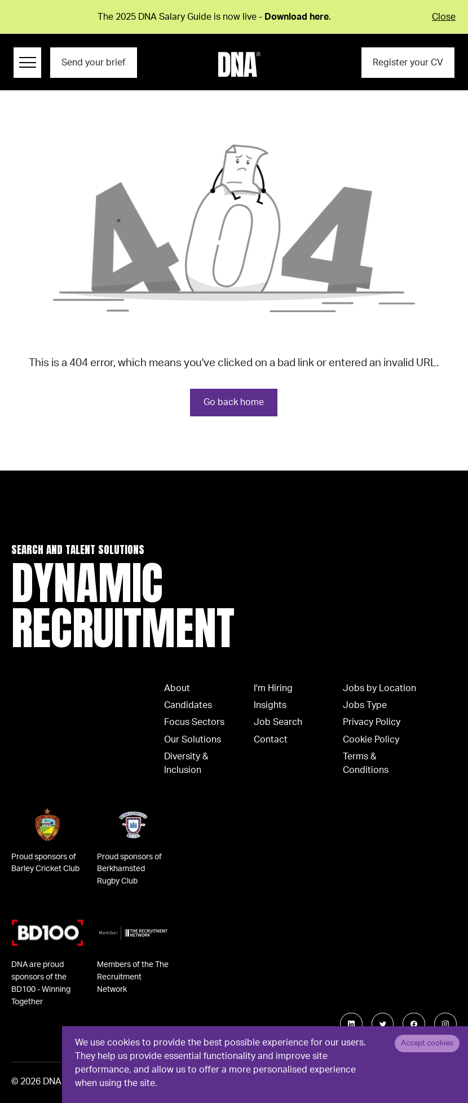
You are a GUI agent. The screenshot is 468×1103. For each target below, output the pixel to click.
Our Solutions (192, 739)
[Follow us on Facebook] (414, 1024)
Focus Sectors (194, 722)
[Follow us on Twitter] (383, 1024)
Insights (270, 705)
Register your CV (408, 62)
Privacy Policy (371, 722)
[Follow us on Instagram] (445, 1024)
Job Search (278, 722)
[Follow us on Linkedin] (351, 1024)
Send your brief (93, 62)
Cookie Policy (371, 739)
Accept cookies (427, 1043)
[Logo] (239, 64)
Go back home (234, 402)
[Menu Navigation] (27, 62)
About (177, 688)
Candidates (188, 705)
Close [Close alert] (444, 16)
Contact (271, 739)
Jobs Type (365, 705)
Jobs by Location (379, 688)
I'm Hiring (273, 688)
